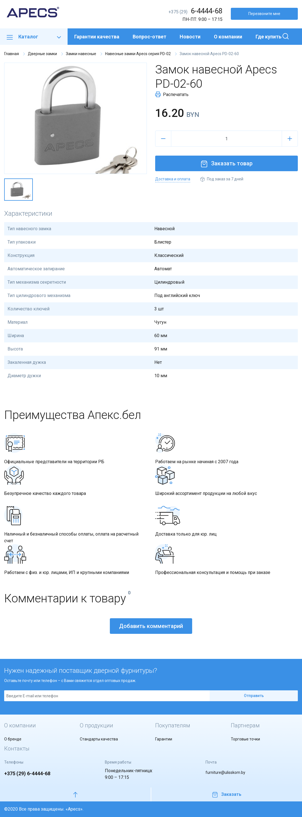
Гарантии (163, 739)
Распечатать (172, 94)
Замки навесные (81, 53)
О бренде (12, 739)
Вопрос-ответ (149, 37)
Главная (11, 53)
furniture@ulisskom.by (225, 772)
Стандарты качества (99, 739)
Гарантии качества (96, 37)
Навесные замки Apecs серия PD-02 (138, 53)
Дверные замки (42, 53)
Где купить (268, 37)
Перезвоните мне (264, 13)
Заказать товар (227, 163)
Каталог (34, 36)
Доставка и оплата (172, 179)
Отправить (254, 695)
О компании (228, 37)
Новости (190, 37)
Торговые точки (245, 739)
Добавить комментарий (151, 626)
